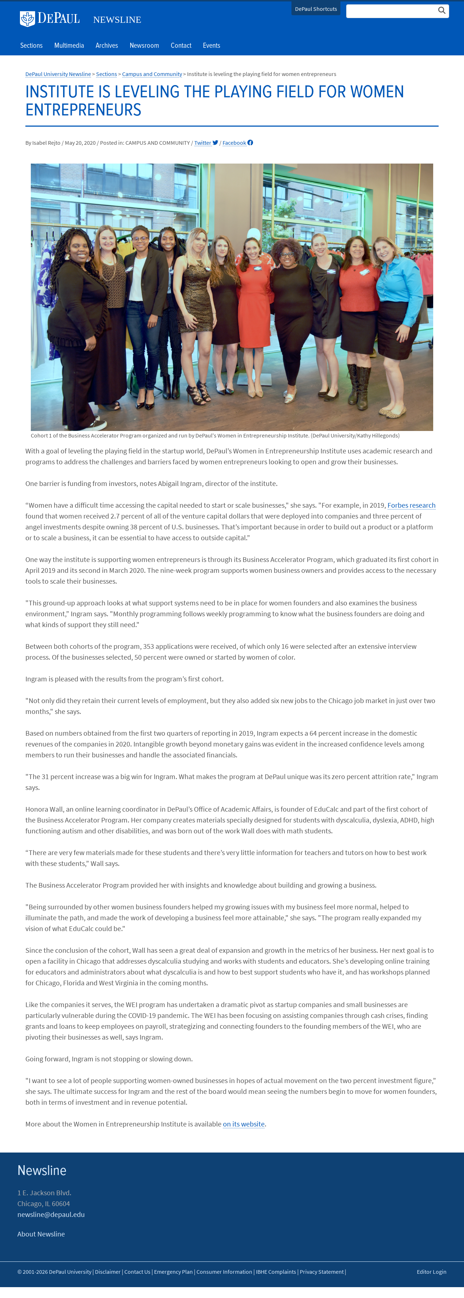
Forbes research (412, 505)
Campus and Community (152, 73)
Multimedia (69, 46)
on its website (244, 1123)
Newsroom (144, 46)
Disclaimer (108, 1271)
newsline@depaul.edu (51, 1214)
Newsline (117, 19)
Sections (106, 73)
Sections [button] (31, 46)
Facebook (238, 142)
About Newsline (41, 1233)
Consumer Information (224, 1271)
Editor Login (432, 1271)
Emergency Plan (173, 1271)
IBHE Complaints (276, 1271)
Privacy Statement (322, 1271)
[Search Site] (397, 11)
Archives (107, 46)
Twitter (206, 142)
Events (211, 46)
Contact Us (137, 1271)
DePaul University (52, 19)
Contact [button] (181, 46)
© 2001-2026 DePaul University (54, 1271)
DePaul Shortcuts (316, 8)
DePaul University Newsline (58, 73)
